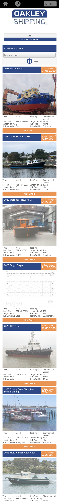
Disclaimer (34, 445)
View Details (29, 130)
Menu (49, 4)
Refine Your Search (15, 48)
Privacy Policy (36, 442)
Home (6, 4)
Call (18, 4)
